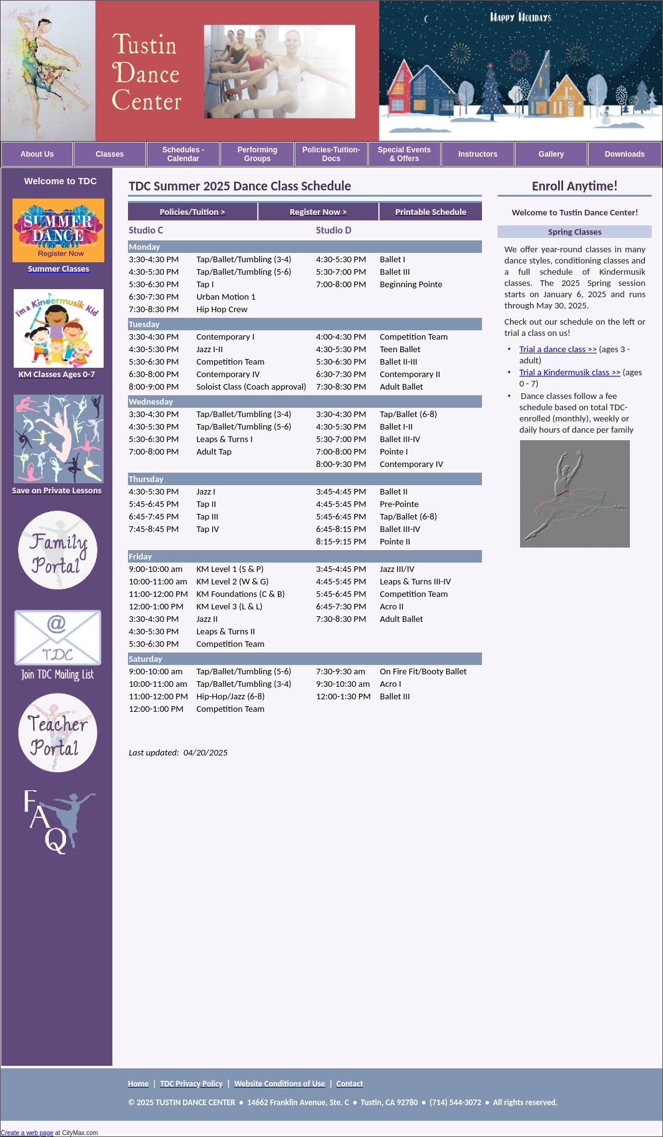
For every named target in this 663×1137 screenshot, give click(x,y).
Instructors (478, 154)
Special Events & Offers (404, 154)
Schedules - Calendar (183, 154)
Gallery (551, 154)
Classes (110, 154)
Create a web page (27, 1133)
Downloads (625, 154)
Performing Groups (257, 154)
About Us (37, 154)
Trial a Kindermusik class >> (570, 372)
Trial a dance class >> (558, 349)
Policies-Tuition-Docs (331, 154)
